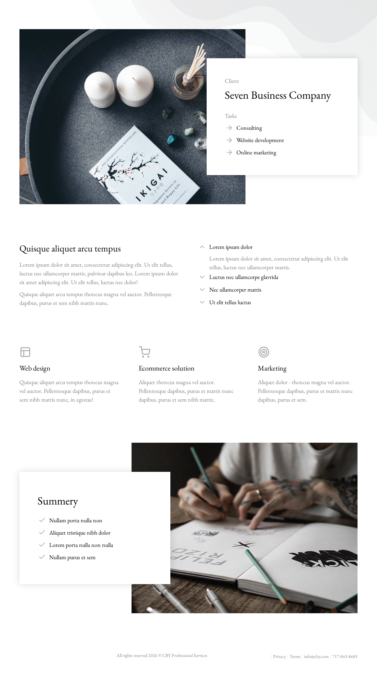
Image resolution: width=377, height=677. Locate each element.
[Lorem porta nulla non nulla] (42, 544)
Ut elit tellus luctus (230, 302)
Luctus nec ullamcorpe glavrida (243, 277)
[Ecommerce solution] (188, 375)
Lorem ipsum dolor (231, 246)
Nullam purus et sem (72, 557)
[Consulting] (229, 127)
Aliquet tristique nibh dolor (79, 532)
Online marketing (256, 152)
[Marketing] (308, 375)
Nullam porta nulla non (75, 520)
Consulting (249, 127)
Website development (260, 140)
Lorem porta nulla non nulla (81, 545)
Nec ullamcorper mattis (235, 289)
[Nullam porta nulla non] (42, 520)
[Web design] (69, 375)
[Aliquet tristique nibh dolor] (42, 532)
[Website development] (229, 140)
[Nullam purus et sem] (42, 556)
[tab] (278, 247)
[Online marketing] (229, 152)
